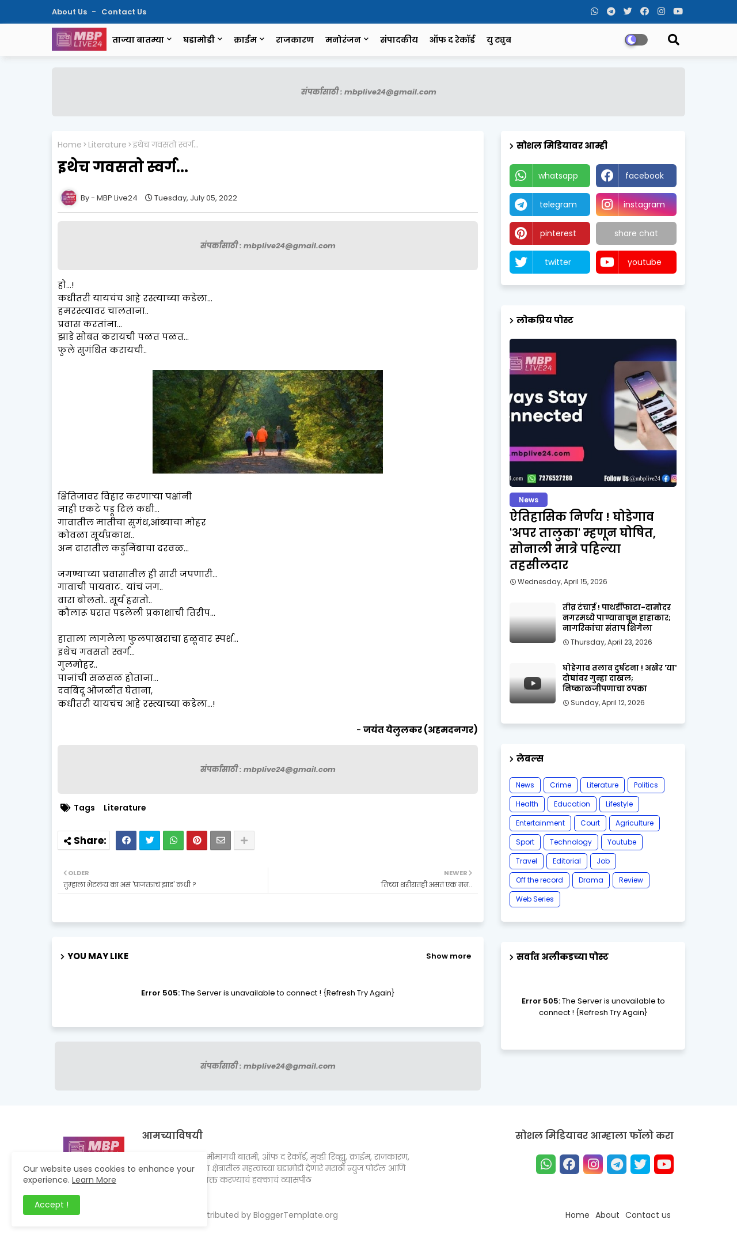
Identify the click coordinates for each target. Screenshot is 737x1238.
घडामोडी (199, 40)
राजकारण (295, 40)
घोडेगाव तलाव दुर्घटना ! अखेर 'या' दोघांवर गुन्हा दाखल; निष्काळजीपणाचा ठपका (620, 678)
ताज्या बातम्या (138, 40)
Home (70, 144)
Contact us (123, 11)
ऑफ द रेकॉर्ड (452, 40)
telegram (558, 204)
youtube (645, 262)
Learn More (94, 1180)
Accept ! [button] (52, 1204)
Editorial (567, 861)
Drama (591, 880)
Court (590, 823)
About (607, 1215)
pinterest (558, 233)
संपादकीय (399, 40)
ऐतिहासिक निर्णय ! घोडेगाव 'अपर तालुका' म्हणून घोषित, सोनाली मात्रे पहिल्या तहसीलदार (583, 541)
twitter (558, 262)
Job (603, 861)
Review (631, 880)
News (525, 785)
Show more (448, 956)
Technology (571, 842)
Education (572, 804)
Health (527, 804)
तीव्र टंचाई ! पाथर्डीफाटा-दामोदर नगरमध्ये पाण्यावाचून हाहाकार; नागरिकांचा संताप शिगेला (617, 618)
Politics (646, 785)
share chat (636, 233)
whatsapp (558, 175)
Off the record (539, 880)
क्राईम (245, 40)
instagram (644, 204)
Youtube (621, 842)
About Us (70, 11)
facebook (644, 175)
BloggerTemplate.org (295, 1215)
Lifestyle (619, 804)
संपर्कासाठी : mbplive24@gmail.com (368, 91)
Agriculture (635, 823)
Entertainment (540, 823)
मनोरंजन (343, 40)
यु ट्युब (499, 40)
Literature (107, 144)
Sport (525, 842)
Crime (560, 785)
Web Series (535, 899)
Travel (526, 861)
